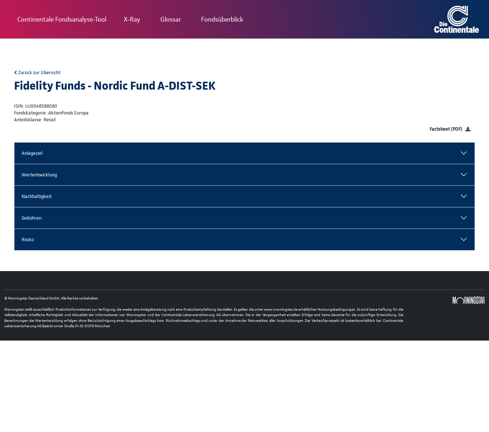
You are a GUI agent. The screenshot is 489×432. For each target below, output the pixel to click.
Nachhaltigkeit (37, 196)
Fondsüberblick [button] (222, 19)
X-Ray (132, 19)
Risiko (28, 239)
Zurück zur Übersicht (37, 72)
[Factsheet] (450, 129)
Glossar (170, 19)
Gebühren (31, 218)
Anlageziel (32, 153)
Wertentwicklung (39, 174)
